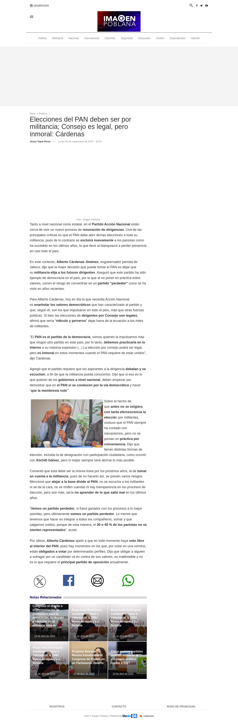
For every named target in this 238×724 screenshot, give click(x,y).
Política (42, 38)
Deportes (110, 38)
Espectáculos (177, 38)
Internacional (91, 38)
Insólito (160, 38)
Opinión (195, 38)
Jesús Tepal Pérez (40, 141)
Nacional (73, 38)
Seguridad (127, 38)
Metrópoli (57, 38)
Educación (144, 38)
